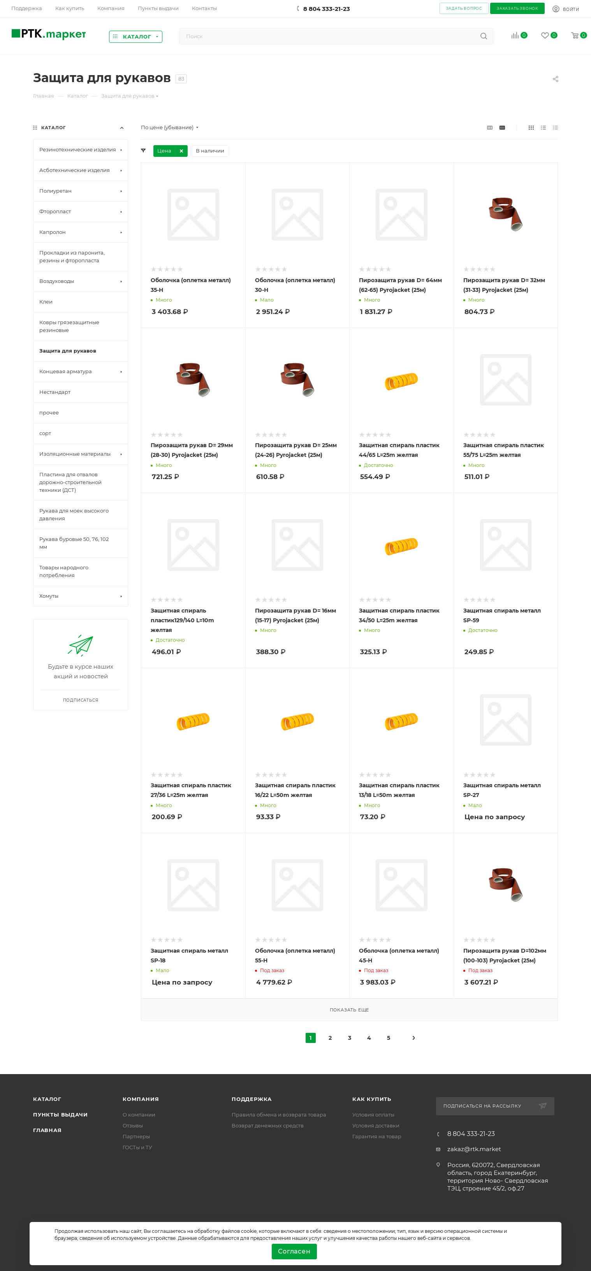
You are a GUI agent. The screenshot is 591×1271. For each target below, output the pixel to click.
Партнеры (136, 1136)
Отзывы (133, 1125)
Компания (141, 1099)
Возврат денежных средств (268, 1125)
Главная (47, 1130)
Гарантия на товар (376, 1136)
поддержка (252, 1099)
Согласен (294, 1251)
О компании (139, 1114)
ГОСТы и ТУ (137, 1147)
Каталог (47, 1099)
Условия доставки (375, 1125)
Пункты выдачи (60, 1114)
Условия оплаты (373, 1114)
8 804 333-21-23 (326, 8)
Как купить (371, 1099)
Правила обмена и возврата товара (279, 1114)
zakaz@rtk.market (474, 1149)
